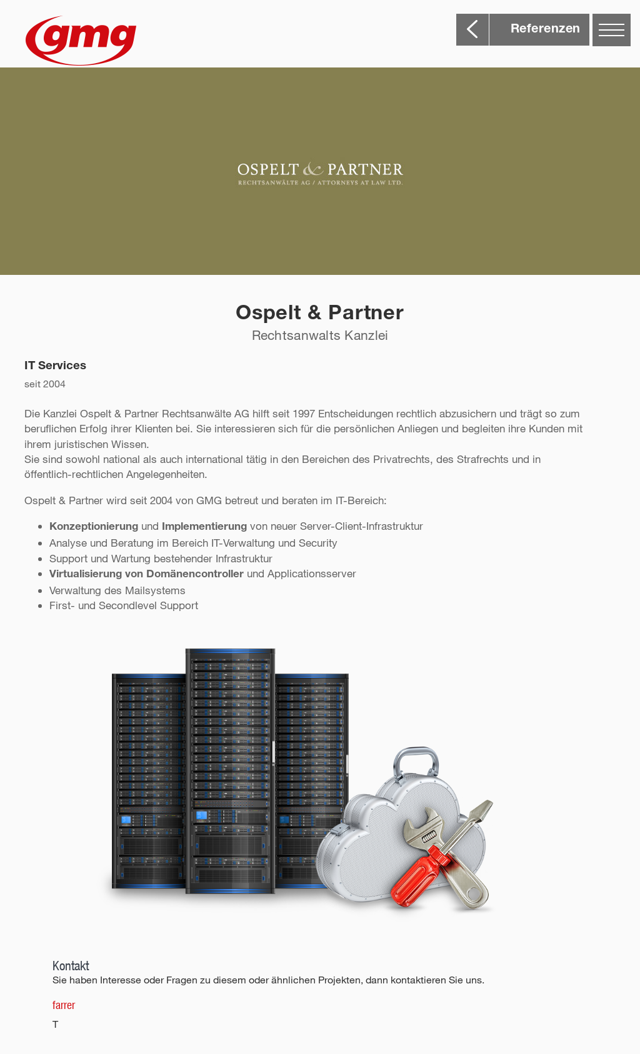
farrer (63, 1005)
